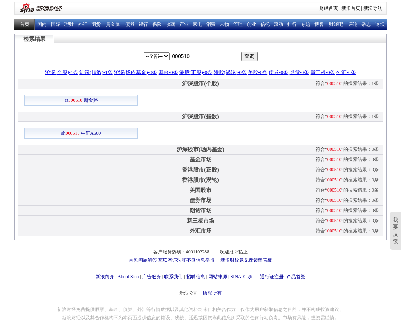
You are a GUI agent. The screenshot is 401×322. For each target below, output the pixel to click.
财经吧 (336, 24)
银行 (143, 24)
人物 (224, 24)
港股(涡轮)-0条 (230, 72)
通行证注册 (272, 276)
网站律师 (217, 276)
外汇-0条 (346, 72)
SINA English (243, 276)
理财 (69, 24)
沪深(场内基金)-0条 (135, 72)
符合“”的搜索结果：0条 (347, 149)
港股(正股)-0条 (196, 72)
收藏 (170, 24)
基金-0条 (168, 72)
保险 (157, 24)
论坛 (380, 24)
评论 (353, 24)
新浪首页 (350, 8)
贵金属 (113, 24)
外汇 (82, 24)
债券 (130, 24)
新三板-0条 (323, 72)
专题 (305, 24)
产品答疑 (296, 276)
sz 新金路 (81, 100)
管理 (238, 24)
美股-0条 (257, 72)
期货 (96, 24)
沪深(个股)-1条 (61, 72)
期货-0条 (299, 72)
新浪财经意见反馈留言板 (246, 260)
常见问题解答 (143, 260)
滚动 (278, 24)
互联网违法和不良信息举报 (186, 260)
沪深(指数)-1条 (96, 72)
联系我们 (173, 276)
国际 (55, 24)
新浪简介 (105, 276)
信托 (265, 24)
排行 (292, 24)
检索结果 (34, 39)
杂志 (366, 24)
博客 (319, 24)
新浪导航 (372, 8)
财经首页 (328, 8)
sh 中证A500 (81, 133)
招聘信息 (195, 276)
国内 (42, 24)
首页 (24, 24)
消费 (211, 24)
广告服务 (151, 276)
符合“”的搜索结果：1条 (347, 83)
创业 (251, 24)
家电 (197, 24)
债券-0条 (278, 72)
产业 (184, 24)
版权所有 (212, 293)
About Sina (128, 276)
